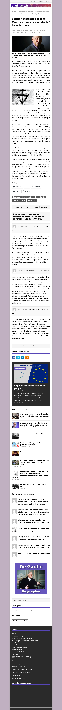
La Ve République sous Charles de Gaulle (25, 640)
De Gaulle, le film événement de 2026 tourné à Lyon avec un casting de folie (34, 462)
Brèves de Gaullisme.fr (20, 32)
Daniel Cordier (40, 197)
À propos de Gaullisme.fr (37, 1)
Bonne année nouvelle (28, 452)
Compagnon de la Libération (22, 197)
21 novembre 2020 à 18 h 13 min (37, 271)
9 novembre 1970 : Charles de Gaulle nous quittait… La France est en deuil (34, 415)
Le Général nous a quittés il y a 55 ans (33, 485)
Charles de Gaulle (17, 636)
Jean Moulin (32, 200)
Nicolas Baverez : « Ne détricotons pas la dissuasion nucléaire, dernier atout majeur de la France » (33, 425)
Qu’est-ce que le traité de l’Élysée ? (33, 434)
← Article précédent (21, 207)
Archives (48, 1)
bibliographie (16, 642)
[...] (41, 400)
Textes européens (18, 651)
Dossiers (15, 654)
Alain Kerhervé (38, 30)
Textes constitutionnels (19, 648)
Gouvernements (17, 649)
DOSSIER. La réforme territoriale (22, 656)
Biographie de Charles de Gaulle (22, 638)
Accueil (14, 633)
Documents (15, 661)
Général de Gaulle (19, 200)
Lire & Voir (15, 645)
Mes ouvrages (16, 664)
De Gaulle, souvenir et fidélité (21, 672)
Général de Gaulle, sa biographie (22, 669)
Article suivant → (42, 207)
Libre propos (16, 675)
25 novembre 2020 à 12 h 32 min (38, 226)
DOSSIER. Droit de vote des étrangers (24, 658)
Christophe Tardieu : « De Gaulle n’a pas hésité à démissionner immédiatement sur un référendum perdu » (30, 474)
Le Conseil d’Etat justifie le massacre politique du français (34, 444)
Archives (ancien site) (18, 667)
